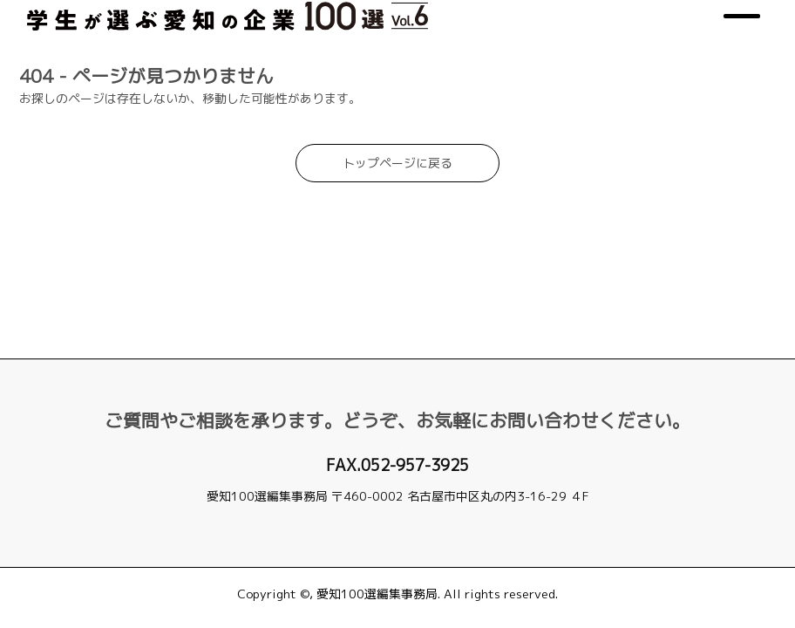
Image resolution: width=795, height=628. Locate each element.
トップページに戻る (397, 228)
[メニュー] (737, 49)
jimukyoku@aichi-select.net (397, 515)
